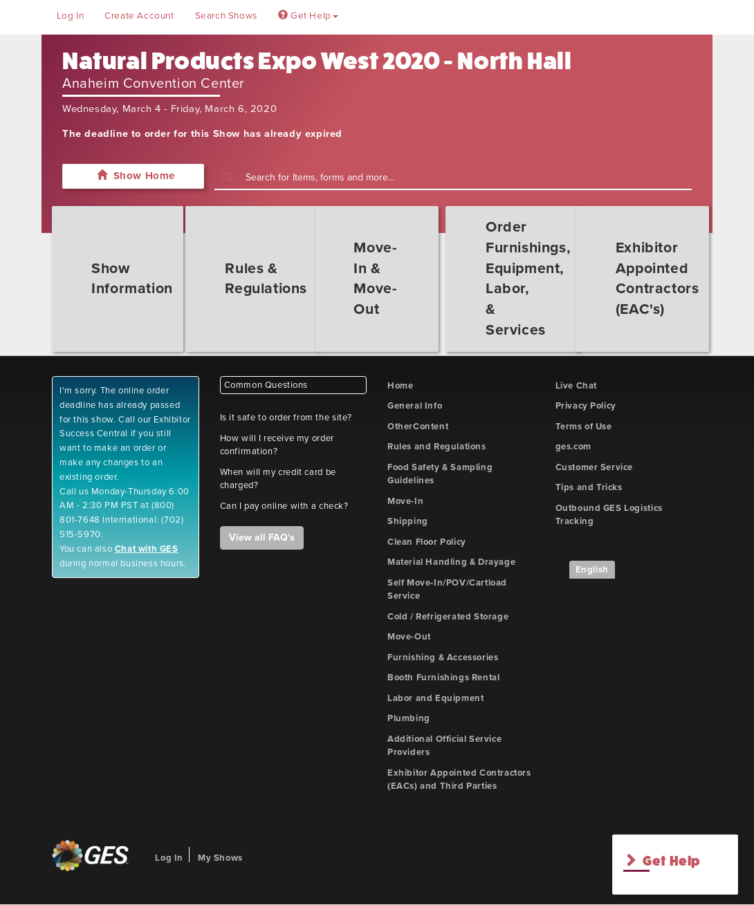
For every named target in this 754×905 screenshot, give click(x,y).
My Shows (220, 858)
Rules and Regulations (436, 446)
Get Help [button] (308, 15)
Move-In (405, 501)
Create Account (139, 15)
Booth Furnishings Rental (443, 677)
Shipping (407, 521)
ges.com (573, 446)
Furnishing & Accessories (442, 657)
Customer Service (594, 467)
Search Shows (226, 15)
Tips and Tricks (589, 487)
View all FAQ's (262, 537)
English (592, 569)
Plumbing (408, 718)
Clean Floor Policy (426, 542)
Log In (70, 15)
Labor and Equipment (435, 698)
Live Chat (576, 385)
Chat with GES (146, 548)
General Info (414, 405)
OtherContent (417, 426)
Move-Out (409, 636)
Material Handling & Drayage (451, 562)
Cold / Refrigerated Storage (447, 616)
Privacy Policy (585, 405)
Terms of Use (583, 426)
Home (400, 385)
